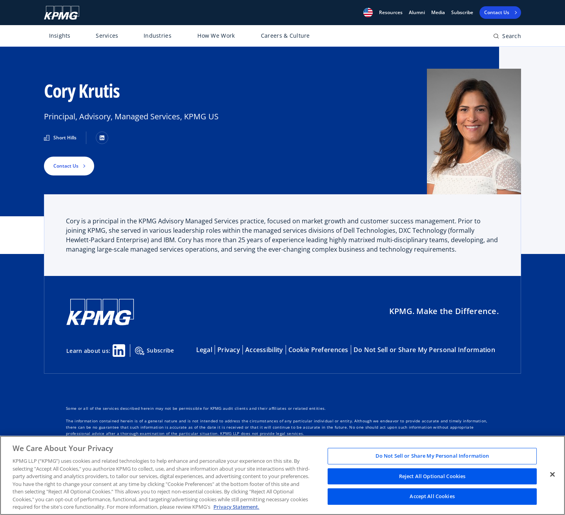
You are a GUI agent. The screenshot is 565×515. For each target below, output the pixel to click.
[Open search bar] (507, 37)
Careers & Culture (285, 35)
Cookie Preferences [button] (318, 349)
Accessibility (264, 349)
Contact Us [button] (65, 166)
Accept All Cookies (432, 496)
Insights (60, 35)
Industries (157, 35)
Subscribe (462, 12)
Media (438, 12)
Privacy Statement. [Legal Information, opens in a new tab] (236, 506)
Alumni (417, 12)
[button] (368, 12)
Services (107, 35)
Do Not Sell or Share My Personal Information (424, 349)
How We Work (216, 35)
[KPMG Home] (61, 12)
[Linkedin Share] (119, 350)
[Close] (552, 474)
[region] (282, 475)
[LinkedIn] (102, 137)
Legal (204, 349)
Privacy (228, 349)
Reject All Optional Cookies (432, 476)
